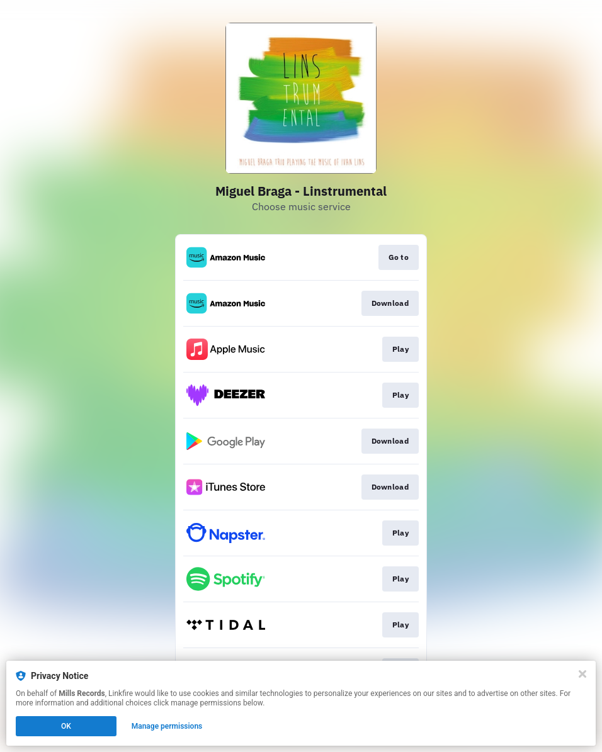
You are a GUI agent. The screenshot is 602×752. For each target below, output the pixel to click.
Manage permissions (167, 726)
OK (66, 726)
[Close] (582, 674)
